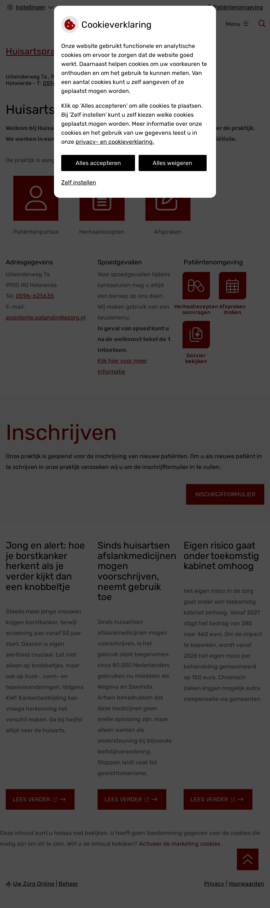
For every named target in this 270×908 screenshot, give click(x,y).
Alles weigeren (172, 163)
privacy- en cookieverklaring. (115, 141)
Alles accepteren (98, 163)
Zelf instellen (78, 182)
